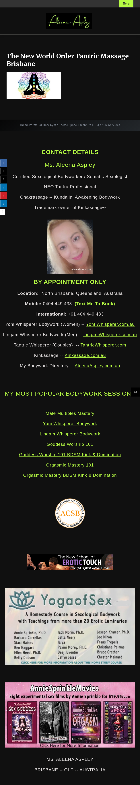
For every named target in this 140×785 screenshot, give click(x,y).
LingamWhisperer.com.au (110, 334)
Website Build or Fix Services (100, 125)
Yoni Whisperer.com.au (110, 324)
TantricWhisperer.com (103, 344)
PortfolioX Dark (39, 125)
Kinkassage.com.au (85, 355)
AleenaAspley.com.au (97, 365)
